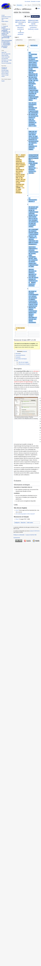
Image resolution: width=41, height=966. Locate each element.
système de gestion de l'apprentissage (23, 381)
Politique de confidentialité (19, 534)
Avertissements (17, 537)
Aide (37, 8)
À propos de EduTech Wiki (30, 534)
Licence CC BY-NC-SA (34, 530)
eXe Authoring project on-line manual (25, 513)
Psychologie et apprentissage (6, 36)
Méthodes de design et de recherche (5, 33)
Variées (5, 47)
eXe (17, 510)
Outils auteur (30, 522)
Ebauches (23, 522)
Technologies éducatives (5, 45)
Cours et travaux (4, 27)
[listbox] (32, 16)
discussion (20, 27)
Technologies (6, 43)
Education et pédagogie (5, 29)
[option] (27, 16)
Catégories (17, 522)
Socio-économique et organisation (6, 41)
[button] (27, 16)
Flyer (17, 519)
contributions (20, 29)
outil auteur (36, 371)
